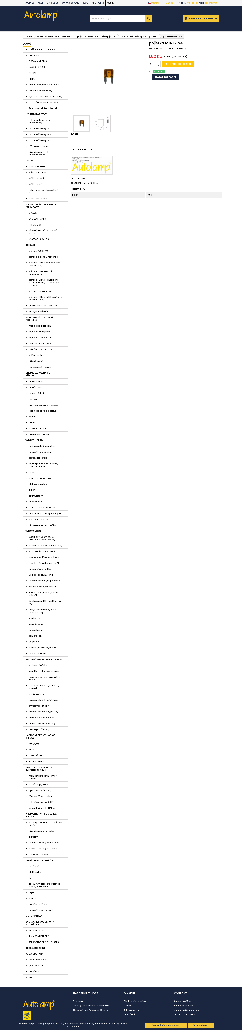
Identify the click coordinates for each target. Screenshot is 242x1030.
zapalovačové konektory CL (44, 563)
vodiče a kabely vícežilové (43, 848)
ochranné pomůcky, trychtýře (45, 513)
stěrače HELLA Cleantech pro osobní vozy (44, 264)
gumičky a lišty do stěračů (43, 305)
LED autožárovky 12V (39, 128)
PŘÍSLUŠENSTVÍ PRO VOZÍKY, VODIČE (41, 815)
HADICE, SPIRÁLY (37, 761)
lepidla (32, 416)
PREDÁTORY (35, 224)
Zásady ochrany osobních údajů (91, 1005)
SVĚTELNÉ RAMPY (37, 218)
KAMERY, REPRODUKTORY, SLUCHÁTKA (39, 923)
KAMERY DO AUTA (38, 930)
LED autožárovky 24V (40, 134)
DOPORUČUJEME (70, 2)
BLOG (85, 2)
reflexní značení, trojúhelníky (44, 580)
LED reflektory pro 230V (41, 802)
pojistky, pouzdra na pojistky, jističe (44, 678)
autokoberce (36, 630)
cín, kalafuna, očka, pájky (42, 525)
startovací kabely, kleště (42, 551)
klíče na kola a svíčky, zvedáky (45, 545)
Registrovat (210, 2)
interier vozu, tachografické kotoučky (44, 594)
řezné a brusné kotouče (42, 507)
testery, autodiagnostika (42, 446)
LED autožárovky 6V (39, 140)
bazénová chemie (39, 434)
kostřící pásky (36, 694)
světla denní (35, 184)
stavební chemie (38, 428)
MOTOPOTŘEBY (34, 915)
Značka (170, 48)
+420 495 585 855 (183, 1005)
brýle (31, 892)
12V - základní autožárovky (43, 102)
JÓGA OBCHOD (34, 953)
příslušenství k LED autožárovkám (38, 153)
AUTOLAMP (34, 55)
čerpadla (34, 641)
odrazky (33, 836)
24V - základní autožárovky (44, 108)
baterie (33, 489)
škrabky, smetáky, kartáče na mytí (45, 602)
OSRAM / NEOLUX (38, 61)
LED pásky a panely (39, 146)
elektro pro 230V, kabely (42, 723)
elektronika (35, 872)
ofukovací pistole (38, 484)
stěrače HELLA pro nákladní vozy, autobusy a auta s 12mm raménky (45, 282)
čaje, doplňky (36, 965)
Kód (151, 48)
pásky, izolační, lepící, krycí (43, 700)
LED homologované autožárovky (39, 121)
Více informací (73, 1026)
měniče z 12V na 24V (40, 343)
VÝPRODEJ (52, 2)
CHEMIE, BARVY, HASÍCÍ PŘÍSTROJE (38, 374)
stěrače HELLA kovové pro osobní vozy (42, 273)
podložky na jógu (38, 959)
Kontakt (128, 1005)
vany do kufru (36, 624)
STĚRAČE (30, 245)
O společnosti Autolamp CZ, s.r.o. (91, 1010)
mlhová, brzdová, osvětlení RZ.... (43, 191)
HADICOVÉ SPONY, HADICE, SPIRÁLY (40, 737)
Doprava (78, 1001)
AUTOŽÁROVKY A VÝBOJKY (40, 49)
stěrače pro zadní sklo (41, 291)
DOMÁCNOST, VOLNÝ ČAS (39, 860)
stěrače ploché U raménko (43, 256)
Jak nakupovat (132, 1010)
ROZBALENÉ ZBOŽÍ (35, 948)
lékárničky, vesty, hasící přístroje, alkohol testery (42, 538)
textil (31, 977)
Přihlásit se (192, 2)
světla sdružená (37, 172)
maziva (33, 399)
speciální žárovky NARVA (42, 808)
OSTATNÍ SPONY (37, 755)
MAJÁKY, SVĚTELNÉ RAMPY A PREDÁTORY (41, 206)
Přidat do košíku (178, 64)
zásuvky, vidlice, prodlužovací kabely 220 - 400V (45, 885)
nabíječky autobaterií (40, 452)
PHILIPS (32, 73)
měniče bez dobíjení (40, 325)
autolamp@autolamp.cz (187, 1010)
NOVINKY (29, 2)
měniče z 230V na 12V (40, 349)
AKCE (40, 2)
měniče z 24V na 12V (40, 337)
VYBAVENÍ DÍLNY (34, 440)
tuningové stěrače (39, 311)
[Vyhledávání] (121, 18)
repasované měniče (40, 367)
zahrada (33, 898)
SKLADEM (76, 183)
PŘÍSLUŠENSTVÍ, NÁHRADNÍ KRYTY (43, 232)
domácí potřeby (38, 904)
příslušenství (36, 361)
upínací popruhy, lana (41, 574)
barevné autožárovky (40, 90)
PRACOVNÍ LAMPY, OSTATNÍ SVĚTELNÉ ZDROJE (40, 769)
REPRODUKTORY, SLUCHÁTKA (44, 942)
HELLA (32, 78)
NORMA (33, 749)
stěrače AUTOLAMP (39, 251)
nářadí (32, 472)
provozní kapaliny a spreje (43, 405)
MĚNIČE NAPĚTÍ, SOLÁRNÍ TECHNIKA (39, 319)
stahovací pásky (38, 665)
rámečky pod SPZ (38, 854)
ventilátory (34, 618)
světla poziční (36, 178)
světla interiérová (38, 198)
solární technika (37, 355)
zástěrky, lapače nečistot (42, 586)
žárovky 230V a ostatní (41, 796)
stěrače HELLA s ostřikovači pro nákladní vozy (45, 298)
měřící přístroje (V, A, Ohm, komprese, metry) (43, 465)
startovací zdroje (38, 457)
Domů (27, 44)
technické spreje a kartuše (43, 410)
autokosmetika (37, 381)
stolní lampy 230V (38, 784)
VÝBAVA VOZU (33, 531)
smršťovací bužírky (39, 705)
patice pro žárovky (39, 729)
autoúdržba (35, 387)
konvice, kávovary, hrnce (42, 647)
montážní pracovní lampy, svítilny (43, 777)
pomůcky (34, 971)
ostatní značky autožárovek (44, 84)
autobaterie (35, 501)
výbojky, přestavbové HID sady (45, 96)
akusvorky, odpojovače (41, 717)
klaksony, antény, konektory (44, 557)
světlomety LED (37, 166)
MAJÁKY (33, 213)
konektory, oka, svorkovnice (44, 671)
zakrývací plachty (38, 519)
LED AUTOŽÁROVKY (36, 114)
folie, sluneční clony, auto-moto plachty (43, 611)
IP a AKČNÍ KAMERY (39, 936)
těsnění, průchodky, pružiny (43, 711)
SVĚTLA (29, 160)
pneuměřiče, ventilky (40, 569)
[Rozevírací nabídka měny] (171, 3)
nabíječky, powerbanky (41, 910)
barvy (32, 422)
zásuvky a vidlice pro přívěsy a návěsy (45, 824)
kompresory (35, 635)
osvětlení (34, 866)
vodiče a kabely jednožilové (44, 842)
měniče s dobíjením (40, 331)
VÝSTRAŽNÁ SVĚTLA (39, 239)
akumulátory (36, 495)
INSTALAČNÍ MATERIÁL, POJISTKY (43, 659)
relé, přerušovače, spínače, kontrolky (44, 687)
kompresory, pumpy (40, 478)
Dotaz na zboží (165, 77)
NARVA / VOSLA (37, 67)
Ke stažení (98, 2)
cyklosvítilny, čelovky (40, 790)
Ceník (110, 2)
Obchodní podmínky (135, 1001)
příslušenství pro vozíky (41, 831)
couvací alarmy (37, 653)
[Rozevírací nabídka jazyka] (155, 3)
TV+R (31, 878)
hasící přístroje (37, 393)
